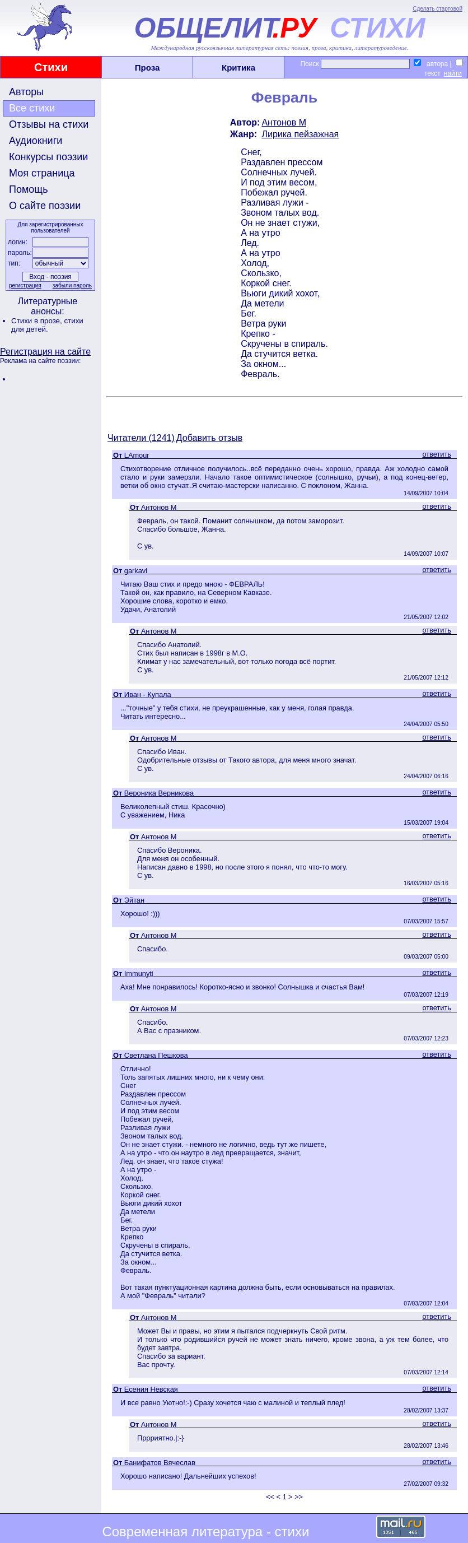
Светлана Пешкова (156, 1055)
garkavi (135, 570)
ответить (436, 454)
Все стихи (32, 108)
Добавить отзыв (209, 438)
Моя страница (42, 173)
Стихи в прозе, (37, 321)
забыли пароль (72, 285)
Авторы (26, 91)
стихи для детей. (47, 325)
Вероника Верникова (159, 793)
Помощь (28, 189)
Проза (147, 67)
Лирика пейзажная (300, 134)
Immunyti (138, 973)
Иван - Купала (147, 694)
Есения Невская (151, 1389)
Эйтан (134, 900)
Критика (238, 67)
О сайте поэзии (45, 205)
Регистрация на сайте (45, 351)
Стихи (51, 67)
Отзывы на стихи (48, 124)
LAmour (136, 455)
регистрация (25, 285)
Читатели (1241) (141, 438)
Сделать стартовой (437, 9)
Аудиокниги (35, 140)
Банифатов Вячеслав (159, 1462)
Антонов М (283, 122)
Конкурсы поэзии (48, 156)
